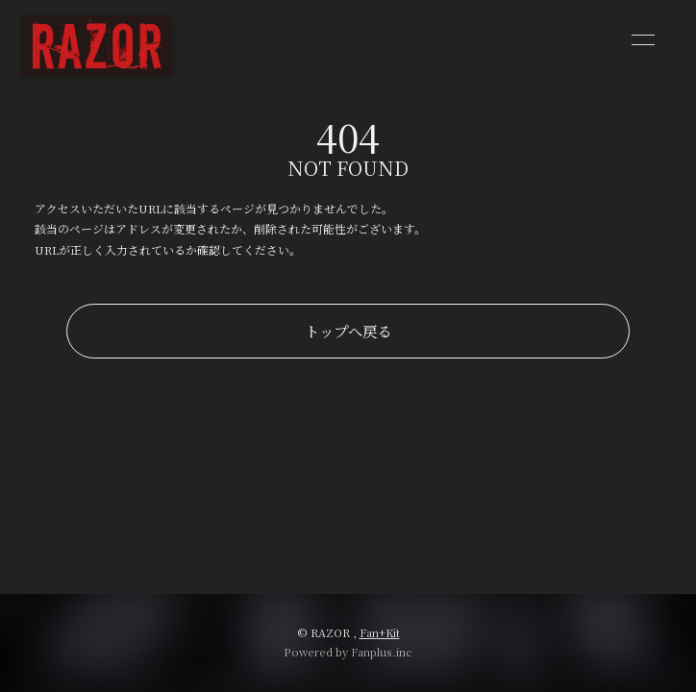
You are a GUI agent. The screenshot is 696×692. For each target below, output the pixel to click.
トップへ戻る (348, 330)
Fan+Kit (380, 632)
